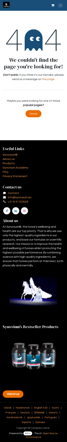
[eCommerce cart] (53, 5)
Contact (13, 193)
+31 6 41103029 (18, 201)
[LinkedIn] (15, 210)
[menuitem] (7, 407)
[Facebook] (6, 210)
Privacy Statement (15, 176)
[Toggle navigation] (60, 5)
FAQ (5, 171)
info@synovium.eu (19, 197)
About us (9, 159)
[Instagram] (24, 210)
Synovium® (10, 154)
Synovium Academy (15, 167)
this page (48, 79)
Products (9, 163)
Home (33, 113)
